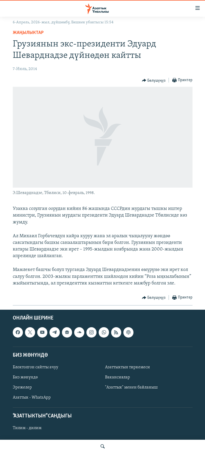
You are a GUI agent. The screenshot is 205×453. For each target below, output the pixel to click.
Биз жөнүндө (25, 377)
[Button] (154, 80)
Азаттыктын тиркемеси (127, 367)
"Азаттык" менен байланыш (131, 387)
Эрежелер (22, 387)
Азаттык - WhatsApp (32, 397)
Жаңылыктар (28, 32)
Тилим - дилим (27, 428)
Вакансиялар (117, 377)
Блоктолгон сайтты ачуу (35, 367)
